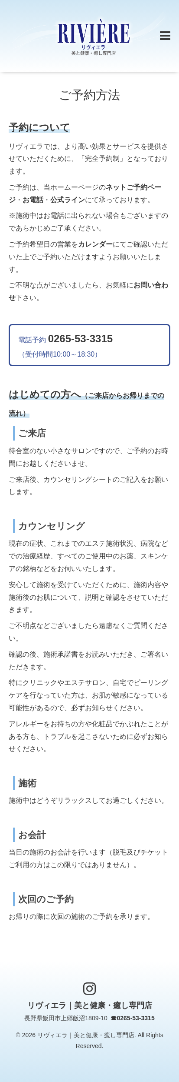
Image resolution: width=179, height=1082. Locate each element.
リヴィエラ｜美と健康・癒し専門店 (89, 1005)
